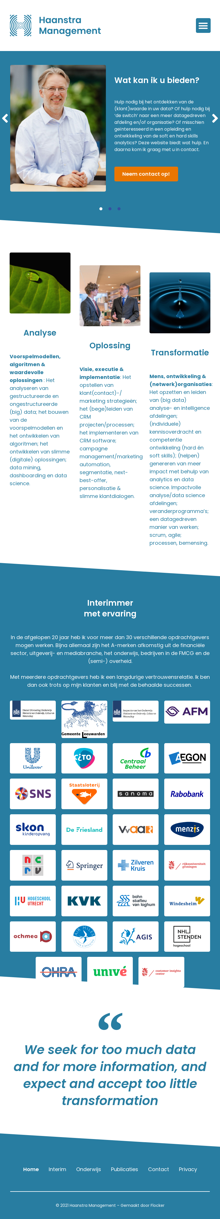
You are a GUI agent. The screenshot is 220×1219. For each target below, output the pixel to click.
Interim (57, 1169)
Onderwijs (88, 1169)
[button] (203, 25)
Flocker (158, 1205)
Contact (158, 1169)
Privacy (188, 1169)
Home (31, 1169)
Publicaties (124, 1169)
